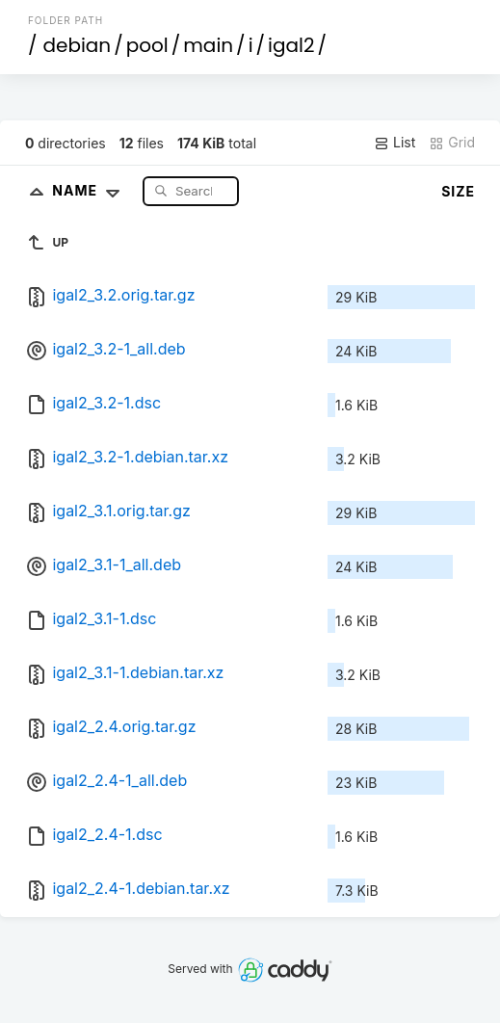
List (394, 142)
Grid (452, 142)
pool (147, 45)
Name (90, 190)
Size (458, 191)
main (208, 45)
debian (76, 45)
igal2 (291, 45)
